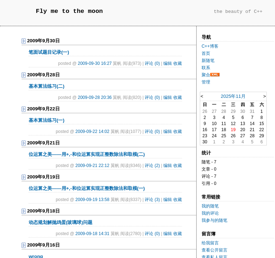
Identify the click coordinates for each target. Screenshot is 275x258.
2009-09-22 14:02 (93, 131)
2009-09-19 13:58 (93, 199)
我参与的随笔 (214, 220)
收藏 (177, 63)
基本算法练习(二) (46, 86)
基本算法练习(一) (46, 120)
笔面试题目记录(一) (49, 52)
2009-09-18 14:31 (93, 233)
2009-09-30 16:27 (95, 63)
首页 (206, 53)
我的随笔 (210, 206)
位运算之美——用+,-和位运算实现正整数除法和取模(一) (87, 188)
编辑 (167, 63)
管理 (206, 82)
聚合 (206, 74)
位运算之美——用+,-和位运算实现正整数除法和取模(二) (87, 154)
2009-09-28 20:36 (95, 97)
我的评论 (210, 213)
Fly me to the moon (69, 11)
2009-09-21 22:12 (93, 165)
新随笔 (208, 60)
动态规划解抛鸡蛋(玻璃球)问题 (60, 222)
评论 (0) (152, 63)
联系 (206, 67)
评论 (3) (152, 199)
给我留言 (210, 242)
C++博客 (210, 46)
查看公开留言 (214, 250)
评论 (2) (152, 165)
